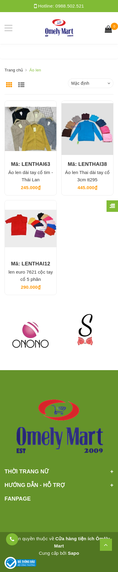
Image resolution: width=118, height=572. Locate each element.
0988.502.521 (70, 5)
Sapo (73, 553)
